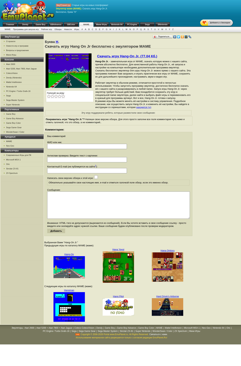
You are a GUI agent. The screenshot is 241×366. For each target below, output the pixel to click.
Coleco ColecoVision (84, 333)
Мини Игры (101, 24)
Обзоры (58, 29)
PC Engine (132, 24)
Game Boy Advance (15, 118)
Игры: (76, 29)
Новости (68, 29)
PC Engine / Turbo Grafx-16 (18, 91)
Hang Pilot (118, 301)
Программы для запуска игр (26, 29)
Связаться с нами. (158, 339)
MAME (86, 24)
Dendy (25, 24)
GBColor (71, 24)
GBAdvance (55, 24)
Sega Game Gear (14, 127)
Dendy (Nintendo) (14, 78)
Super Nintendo (13, 105)
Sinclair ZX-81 (12, 169)
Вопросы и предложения (17, 50)
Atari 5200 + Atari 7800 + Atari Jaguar (54, 333)
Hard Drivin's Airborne (167, 301)
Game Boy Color (13, 123)
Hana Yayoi (118, 254)
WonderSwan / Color (15, 132)
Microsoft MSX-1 (13, 160)
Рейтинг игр (46, 29)
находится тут (143, 107)
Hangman (69, 295)
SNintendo (163, 24)
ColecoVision (12, 73)
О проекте (10, 41)
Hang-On (69, 259)
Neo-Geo (10, 146)
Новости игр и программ (17, 46)
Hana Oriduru (168, 256)
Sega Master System (15, 100)
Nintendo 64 (117, 24)
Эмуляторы (17, 333)
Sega (147, 24)
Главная (10, 24)
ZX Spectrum (12, 173)
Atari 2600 (10, 64)
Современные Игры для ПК (18, 155)
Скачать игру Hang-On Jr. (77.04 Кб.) (127, 56)
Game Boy (40, 24)
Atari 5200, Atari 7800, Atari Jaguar (21, 69)
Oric (8, 164)
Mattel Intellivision (14, 82)
